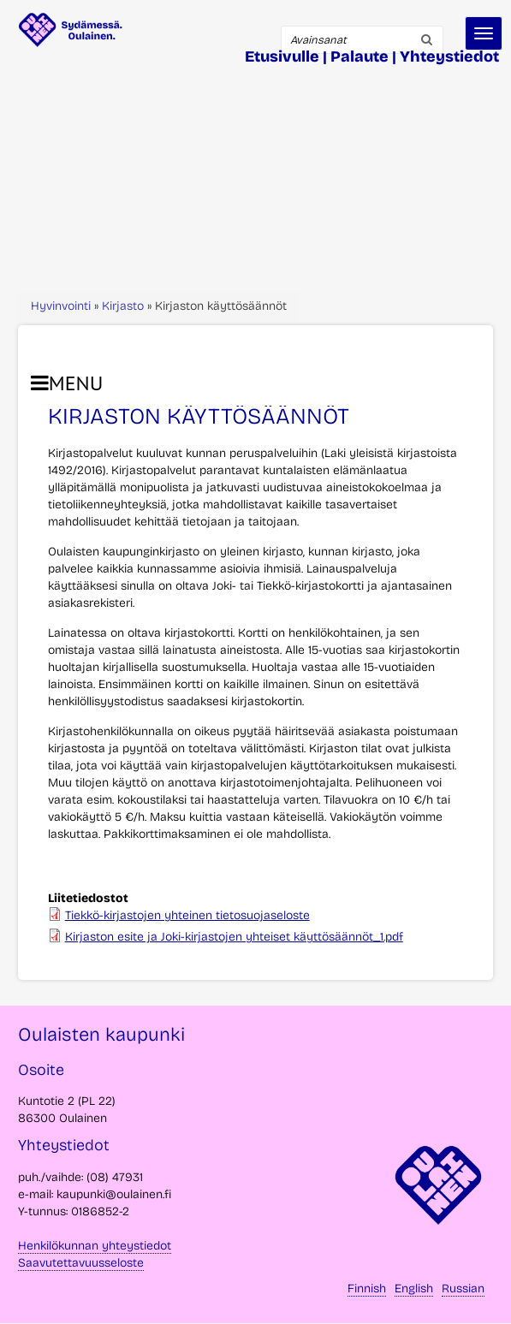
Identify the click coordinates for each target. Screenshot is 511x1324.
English (414, 1288)
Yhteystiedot (449, 56)
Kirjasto (123, 306)
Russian (463, 1288)
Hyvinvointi (61, 306)
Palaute (359, 56)
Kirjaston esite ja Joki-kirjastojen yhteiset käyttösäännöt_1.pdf (234, 936)
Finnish (367, 1288)
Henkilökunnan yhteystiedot (94, 1245)
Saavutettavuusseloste (81, 1263)
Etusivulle (282, 56)
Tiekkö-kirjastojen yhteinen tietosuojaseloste (187, 915)
